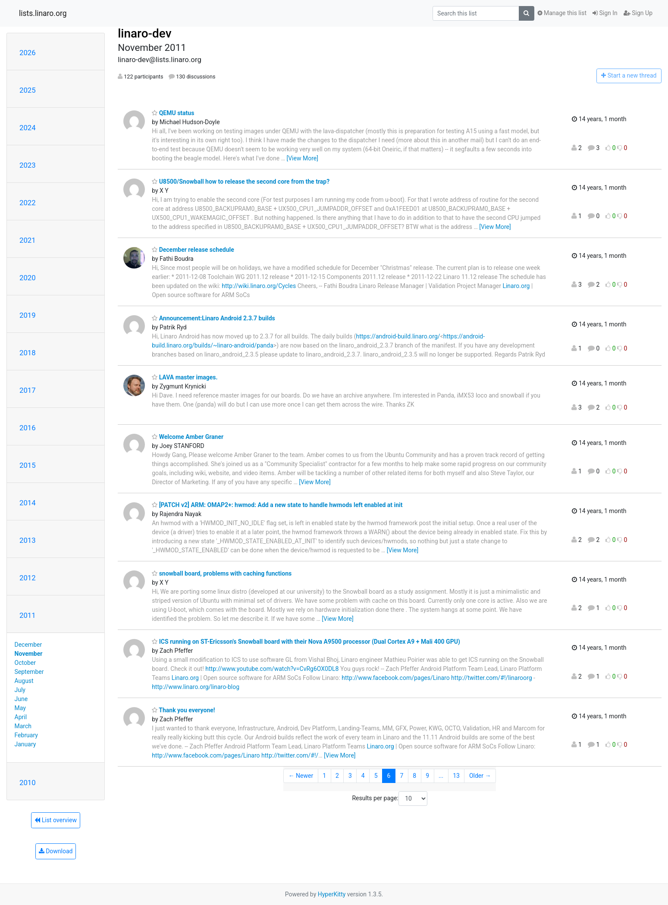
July (20, 689)
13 (456, 775)
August (24, 680)
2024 (27, 127)
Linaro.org (516, 285)
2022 (27, 202)
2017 (27, 390)
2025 (27, 90)
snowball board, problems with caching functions (222, 573)
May (20, 708)
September (29, 671)
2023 (27, 165)
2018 (27, 352)
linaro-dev (144, 33)
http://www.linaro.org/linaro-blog (195, 686)
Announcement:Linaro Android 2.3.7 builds (213, 318)
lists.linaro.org (43, 13)
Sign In (605, 12)
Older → (480, 775)
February (26, 735)
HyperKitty (332, 894)
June (21, 698)
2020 (27, 277)
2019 (27, 315)
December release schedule (193, 249)
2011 (27, 615)
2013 (27, 540)
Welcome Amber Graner (187, 436)
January (25, 744)
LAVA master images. (184, 377)
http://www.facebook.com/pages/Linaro (395, 677)
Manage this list (561, 12)
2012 (27, 577)
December (28, 644)
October (25, 662)
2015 (27, 465)
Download (56, 851)
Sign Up (638, 12)
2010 (27, 782)
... (441, 775)
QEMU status (173, 113)
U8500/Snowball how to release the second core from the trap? (240, 181)
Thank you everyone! (183, 710)
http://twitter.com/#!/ (289, 755)
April (21, 717)
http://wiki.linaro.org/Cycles (259, 285)
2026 (27, 52)
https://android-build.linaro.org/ (398, 336)
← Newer (301, 775)
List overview (55, 820)
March (23, 726)
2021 (27, 240)
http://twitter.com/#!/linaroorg (491, 677)
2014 (27, 502)
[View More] (302, 158)
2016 (27, 427)
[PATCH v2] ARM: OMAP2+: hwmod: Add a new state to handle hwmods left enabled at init (277, 504)
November (29, 653)
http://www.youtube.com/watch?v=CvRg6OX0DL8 (272, 668)
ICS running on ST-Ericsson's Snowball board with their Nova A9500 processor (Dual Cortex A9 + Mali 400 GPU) (306, 641)
